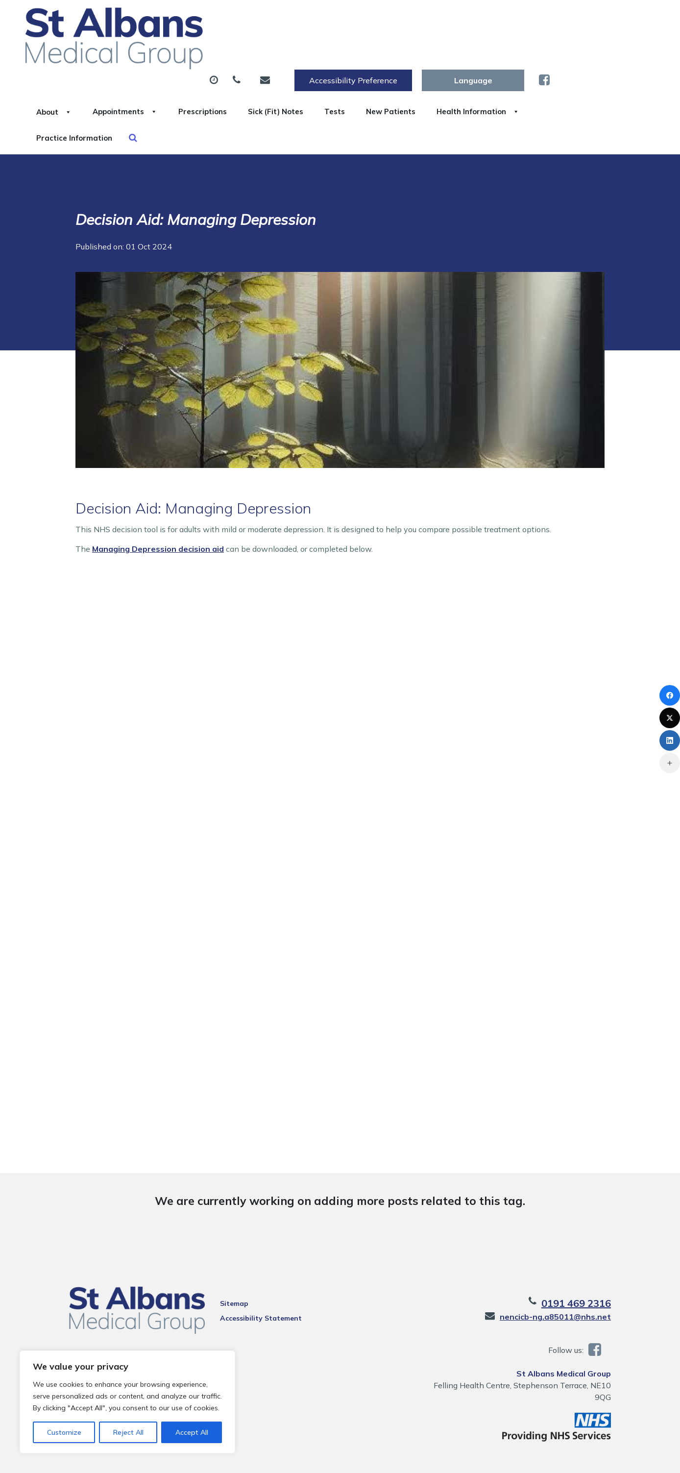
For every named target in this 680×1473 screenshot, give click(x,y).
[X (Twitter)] (669, 718)
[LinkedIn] (669, 740)
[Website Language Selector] (578, 18)
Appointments (247, 48)
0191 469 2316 (588, 1256)
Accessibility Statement (255, 1271)
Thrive (613, 1458)
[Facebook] (669, 695)
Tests (494, 48)
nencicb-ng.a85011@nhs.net (567, 1270)
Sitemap (229, 1256)
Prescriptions (338, 48)
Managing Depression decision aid (158, 502)
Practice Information (302, 83)
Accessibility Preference (458, 18)
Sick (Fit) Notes (423, 48)
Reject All (128, 1432)
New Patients (562, 48)
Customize (64, 1432)
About (164, 48)
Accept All (191, 1432)
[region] (127, 1401)
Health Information (189, 83)
